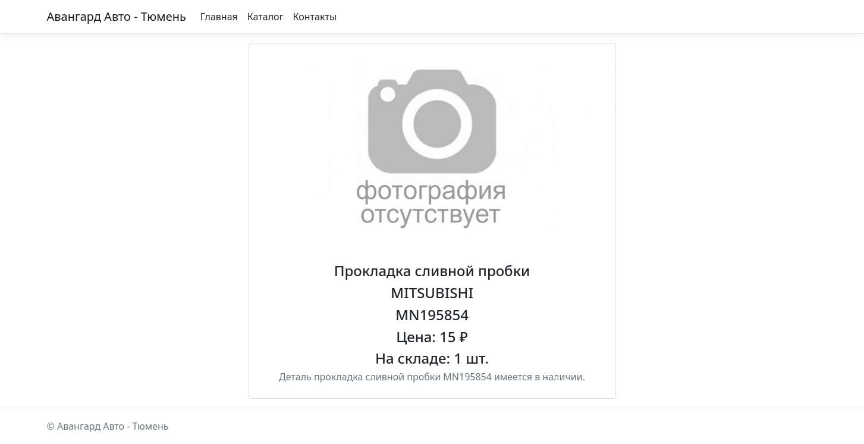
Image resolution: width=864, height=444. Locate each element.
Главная (219, 16)
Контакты (315, 16)
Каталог (265, 16)
